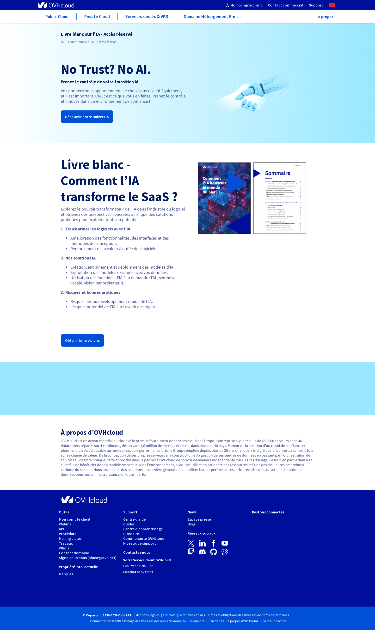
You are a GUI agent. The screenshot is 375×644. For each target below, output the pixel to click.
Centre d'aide (134, 519)
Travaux (66, 543)
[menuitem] (244, 5)
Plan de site (216, 621)
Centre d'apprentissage (143, 528)
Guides (129, 524)
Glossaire (131, 533)
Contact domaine (74, 552)
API (61, 528)
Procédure (67, 533)
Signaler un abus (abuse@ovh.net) (88, 557)
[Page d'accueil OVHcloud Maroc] (62, 42)
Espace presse (199, 519)
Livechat (129, 572)
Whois (64, 548)
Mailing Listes (70, 538)
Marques (66, 574)
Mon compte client (75, 519)
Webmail (66, 524)
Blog (191, 524)
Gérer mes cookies (192, 615)
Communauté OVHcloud (143, 538)
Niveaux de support (139, 543)
